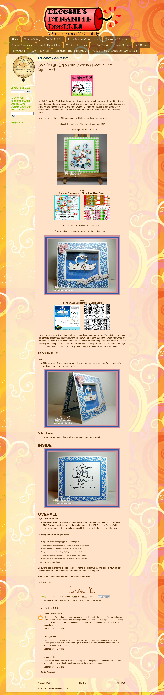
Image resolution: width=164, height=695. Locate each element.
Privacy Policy (32, 39)
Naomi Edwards (51, 614)
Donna (46, 657)
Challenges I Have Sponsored (70, 50)
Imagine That (90, 600)
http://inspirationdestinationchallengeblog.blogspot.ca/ (58, 552)
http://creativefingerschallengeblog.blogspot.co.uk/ (57, 548)
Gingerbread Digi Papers (93, 193)
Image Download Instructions (84, 39)
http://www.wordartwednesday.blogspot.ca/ (55, 542)
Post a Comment (48, 672)
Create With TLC (77, 600)
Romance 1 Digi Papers (90, 303)
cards (66, 600)
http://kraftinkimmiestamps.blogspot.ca (54, 545)
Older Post (120, 682)
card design (58, 600)
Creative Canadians (76, 45)
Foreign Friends (101, 45)
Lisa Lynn (48, 637)
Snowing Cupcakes (68, 193)
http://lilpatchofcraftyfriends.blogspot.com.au (55, 555)
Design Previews (40, 50)
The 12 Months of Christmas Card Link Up (114, 50)
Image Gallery (122, 45)
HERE (98, 225)
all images (48, 600)
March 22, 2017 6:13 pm (54, 628)
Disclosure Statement (116, 39)
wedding (99, 600)
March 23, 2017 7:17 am (54, 667)
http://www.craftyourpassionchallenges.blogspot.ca (57, 558)
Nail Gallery (142, 45)
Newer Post (44, 682)
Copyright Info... (54, 39)
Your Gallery (18, 50)
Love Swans (69, 303)
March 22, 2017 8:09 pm (54, 649)
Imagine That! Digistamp (59, 101)
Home (15, 39)
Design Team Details (49, 45)
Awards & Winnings (22, 45)
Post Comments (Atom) (58, 688)
